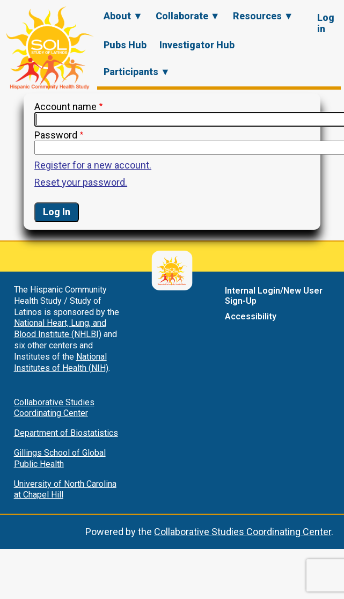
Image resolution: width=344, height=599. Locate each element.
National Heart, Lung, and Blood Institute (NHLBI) (60, 328)
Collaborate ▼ (188, 15)
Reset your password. (80, 182)
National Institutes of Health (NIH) (61, 362)
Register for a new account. (92, 165)
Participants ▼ (137, 71)
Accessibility (250, 316)
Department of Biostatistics (66, 433)
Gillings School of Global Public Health (60, 458)
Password (55, 135)
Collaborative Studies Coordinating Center (54, 408)
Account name (65, 106)
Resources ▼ (263, 15)
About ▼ (123, 15)
